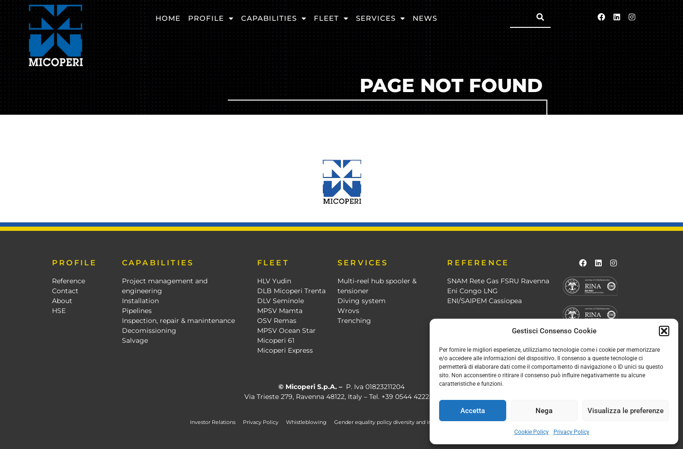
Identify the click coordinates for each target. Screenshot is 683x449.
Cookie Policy (531, 432)
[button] (664, 331)
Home (168, 18)
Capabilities (273, 18)
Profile (210, 18)
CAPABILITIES (158, 262)
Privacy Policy (571, 432)
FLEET (273, 262)
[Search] (540, 17)
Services (380, 18)
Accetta (472, 411)
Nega (544, 411)
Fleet (331, 18)
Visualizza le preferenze (626, 411)
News (425, 18)
